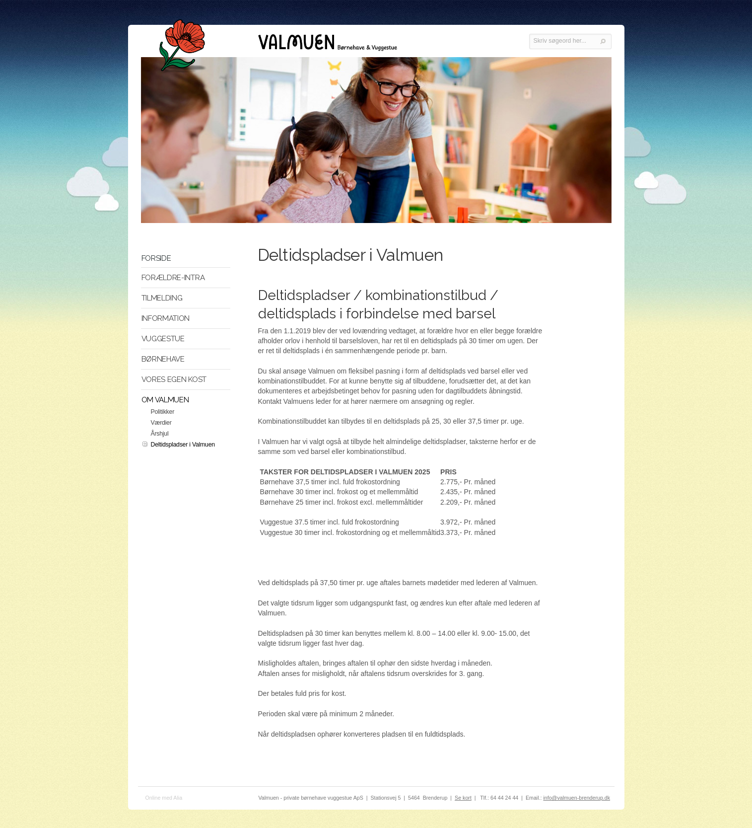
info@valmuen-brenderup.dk (576, 798)
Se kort (463, 798)
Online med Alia (164, 798)
